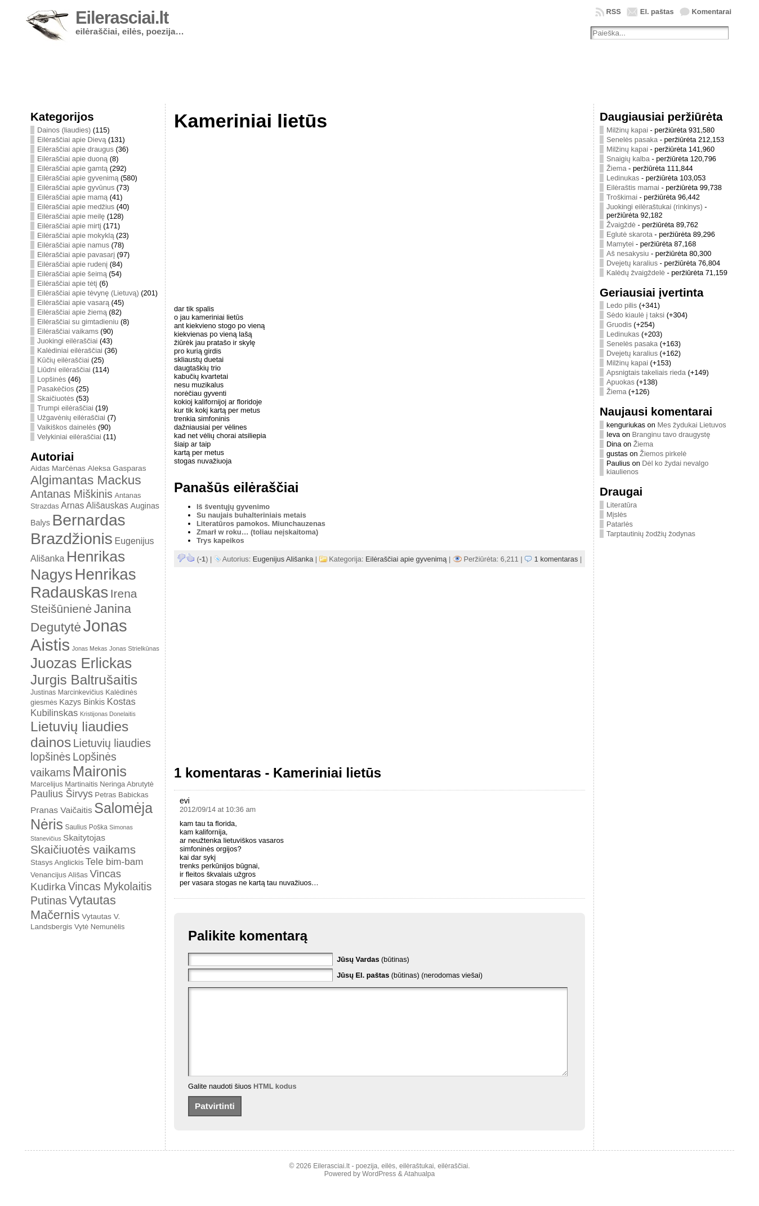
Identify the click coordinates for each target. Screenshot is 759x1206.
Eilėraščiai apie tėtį (67, 283)
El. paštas (657, 11)
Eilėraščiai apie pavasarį (76, 254)
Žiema (616, 168)
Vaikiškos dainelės (66, 427)
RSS (613, 11)
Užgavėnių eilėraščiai (71, 417)
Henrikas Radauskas (83, 583)
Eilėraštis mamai (632, 187)
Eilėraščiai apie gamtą (72, 168)
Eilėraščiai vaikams (68, 331)
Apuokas (620, 382)
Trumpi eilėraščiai (65, 408)
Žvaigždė (621, 224)
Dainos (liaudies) (64, 130)
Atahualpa (419, 1191)
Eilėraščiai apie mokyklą (75, 235)
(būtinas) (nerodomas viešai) (410, 975)
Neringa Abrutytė (127, 784)
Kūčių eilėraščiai (63, 360)
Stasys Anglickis (57, 862)
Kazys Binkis (82, 701)
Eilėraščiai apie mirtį (69, 226)
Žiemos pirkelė (663, 453)
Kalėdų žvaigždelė (635, 272)
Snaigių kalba (628, 158)
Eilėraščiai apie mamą (72, 197)
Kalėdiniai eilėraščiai (69, 350)
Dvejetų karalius (632, 263)
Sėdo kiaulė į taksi (635, 315)
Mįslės (616, 514)
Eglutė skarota (629, 234)
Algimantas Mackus (85, 479)
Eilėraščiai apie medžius (75, 206)
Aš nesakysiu (627, 253)
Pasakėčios (55, 389)
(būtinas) (373, 959)
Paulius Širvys (61, 793)
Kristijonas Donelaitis (108, 713)
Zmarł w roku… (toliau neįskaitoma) (257, 532)
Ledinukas (622, 178)
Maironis (100, 771)
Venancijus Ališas (59, 875)
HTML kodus (275, 1103)
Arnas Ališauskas (94, 505)
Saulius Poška (86, 827)
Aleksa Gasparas (116, 468)
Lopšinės (51, 379)
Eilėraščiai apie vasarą (73, 302)
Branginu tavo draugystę (671, 434)
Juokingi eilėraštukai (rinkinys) (654, 206)
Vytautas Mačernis (73, 907)
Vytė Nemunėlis (99, 926)
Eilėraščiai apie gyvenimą (77, 178)
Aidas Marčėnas (58, 468)
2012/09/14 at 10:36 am (218, 809)
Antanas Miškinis (71, 494)
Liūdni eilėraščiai (64, 369)
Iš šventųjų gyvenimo (233, 506)
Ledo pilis (621, 305)
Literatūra (621, 505)
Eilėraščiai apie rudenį (72, 264)
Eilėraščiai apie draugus (75, 149)
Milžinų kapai (627, 130)
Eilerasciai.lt (121, 18)
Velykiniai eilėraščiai (69, 436)
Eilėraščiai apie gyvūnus (75, 187)
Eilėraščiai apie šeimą (72, 274)
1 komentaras (556, 559)
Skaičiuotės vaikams (83, 849)
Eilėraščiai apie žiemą (72, 312)
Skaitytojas (84, 837)
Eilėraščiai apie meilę (71, 216)
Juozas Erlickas (81, 663)
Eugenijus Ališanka (283, 559)
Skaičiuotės (55, 398)
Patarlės (619, 524)
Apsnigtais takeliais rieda (646, 372)
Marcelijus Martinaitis (64, 784)
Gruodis (619, 324)
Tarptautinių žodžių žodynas (650, 533)
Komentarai (711, 11)
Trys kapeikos (220, 540)
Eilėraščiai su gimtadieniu (77, 321)
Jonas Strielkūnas (134, 648)
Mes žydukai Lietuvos (691, 425)
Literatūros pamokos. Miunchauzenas (261, 523)
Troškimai (621, 197)
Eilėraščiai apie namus (73, 245)
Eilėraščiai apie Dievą (71, 139)
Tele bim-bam (114, 861)
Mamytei (619, 244)
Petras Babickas (121, 794)
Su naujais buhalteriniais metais (251, 515)
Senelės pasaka (632, 139)
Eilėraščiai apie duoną (72, 158)
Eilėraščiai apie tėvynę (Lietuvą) (88, 293)
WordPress (379, 1191)
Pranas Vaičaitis (61, 810)
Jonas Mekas (90, 648)
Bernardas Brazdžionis (78, 529)
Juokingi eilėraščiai (67, 341)
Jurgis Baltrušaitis (83, 679)
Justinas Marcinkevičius (67, 692)
